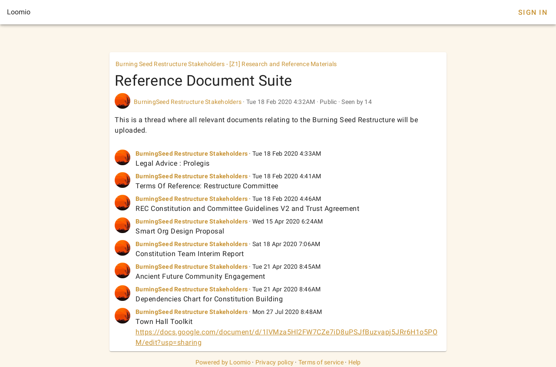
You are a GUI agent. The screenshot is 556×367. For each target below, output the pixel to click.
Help (354, 362)
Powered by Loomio (223, 362)
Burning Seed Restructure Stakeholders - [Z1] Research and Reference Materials (226, 63)
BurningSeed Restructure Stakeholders (188, 101)
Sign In (532, 12)
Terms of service (321, 362)
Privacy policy (274, 362)
